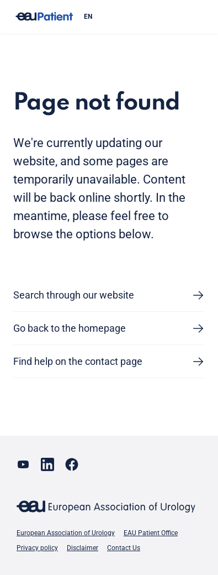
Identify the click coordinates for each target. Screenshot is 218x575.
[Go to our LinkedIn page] (47, 464)
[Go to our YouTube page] (23, 464)
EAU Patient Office (151, 533)
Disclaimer (82, 548)
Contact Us (123, 548)
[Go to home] (44, 17)
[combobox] (140, 16)
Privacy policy (37, 548)
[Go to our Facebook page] (71, 464)
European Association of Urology (66, 533)
